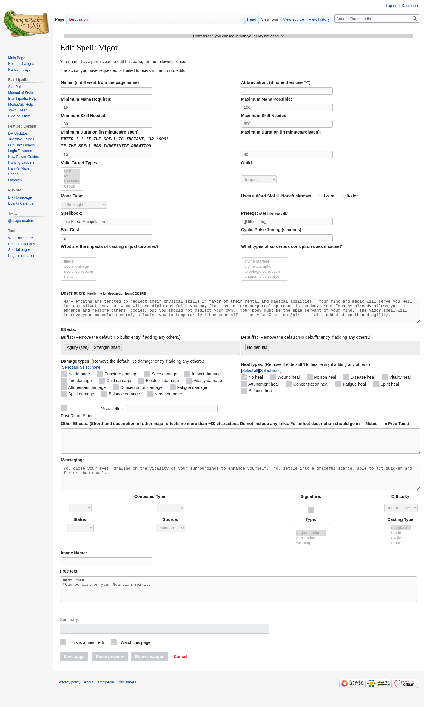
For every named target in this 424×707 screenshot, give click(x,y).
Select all (70, 371)
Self (72, 170)
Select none (90, 371)
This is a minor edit (87, 659)
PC (72, 175)
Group (72, 185)
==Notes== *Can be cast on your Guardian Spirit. (238, 604)
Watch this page (135, 659)
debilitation (311, 550)
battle (401, 545)
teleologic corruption (264, 271)
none (79, 276)
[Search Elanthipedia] (376, 18)
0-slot (350, 195)
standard (401, 540)
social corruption (79, 271)
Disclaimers (127, 699)
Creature (72, 180)
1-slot (326, 195)
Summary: (69, 636)
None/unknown (293, 195)
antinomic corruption (264, 276)
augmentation (311, 545)
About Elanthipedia (99, 699)
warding (311, 556)
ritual (401, 556)
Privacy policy (69, 699)
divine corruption (264, 266)
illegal (79, 260)
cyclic (401, 550)
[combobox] (150, 352)
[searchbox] (125, 350)
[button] (180, 674)
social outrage (79, 266)
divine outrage (264, 260)
